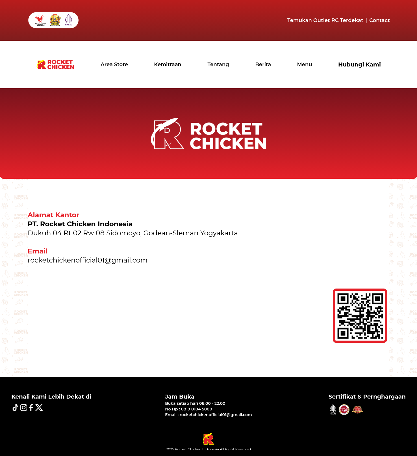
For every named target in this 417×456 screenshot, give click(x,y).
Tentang (218, 64)
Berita (263, 64)
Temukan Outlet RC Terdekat (325, 20)
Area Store (114, 64)
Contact (379, 20)
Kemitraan (167, 64)
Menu (304, 64)
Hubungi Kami (359, 64)
